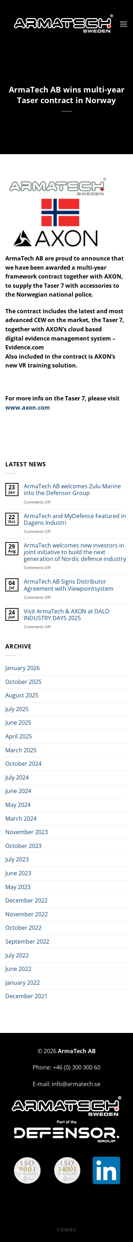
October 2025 (23, 682)
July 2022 (17, 955)
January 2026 (22, 668)
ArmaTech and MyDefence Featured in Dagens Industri (75, 519)
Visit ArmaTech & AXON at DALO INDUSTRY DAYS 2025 (66, 615)
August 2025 (21, 695)
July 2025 (17, 709)
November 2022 (26, 914)
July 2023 (17, 859)
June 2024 (18, 791)
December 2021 (26, 996)
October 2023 (23, 846)
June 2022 (18, 969)
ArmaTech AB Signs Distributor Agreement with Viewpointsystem (68, 585)
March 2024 (21, 818)
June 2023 (18, 873)
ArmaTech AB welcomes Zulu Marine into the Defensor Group (72, 489)
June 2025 (18, 722)
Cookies (66, 1230)
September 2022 (27, 941)
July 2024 (17, 777)
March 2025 (21, 750)
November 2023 (26, 832)
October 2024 (23, 764)
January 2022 (22, 983)
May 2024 (18, 805)
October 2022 (23, 928)
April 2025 (18, 736)
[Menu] (123, 24)
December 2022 (26, 900)
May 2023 (18, 887)
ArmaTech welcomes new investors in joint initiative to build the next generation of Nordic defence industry (75, 552)
